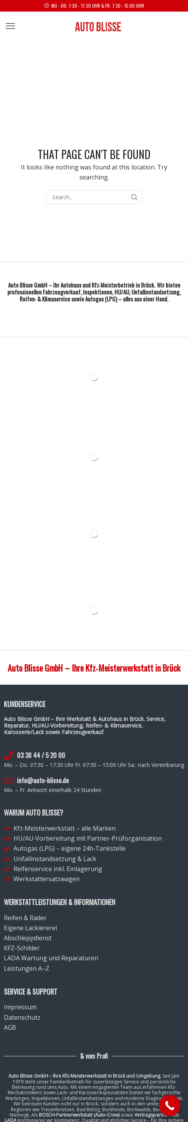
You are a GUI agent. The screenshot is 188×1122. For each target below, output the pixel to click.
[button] (10, 26)
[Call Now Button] (169, 1105)
